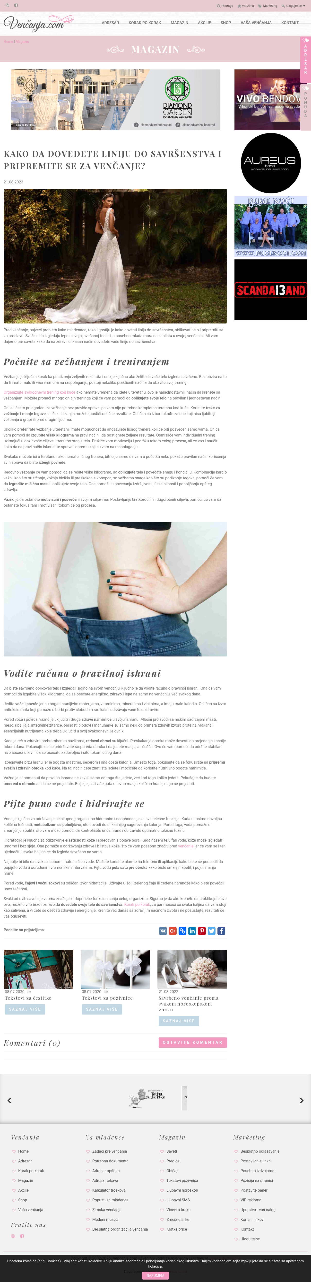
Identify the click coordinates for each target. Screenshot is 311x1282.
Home (8, 42)
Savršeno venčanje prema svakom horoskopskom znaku (189, 1004)
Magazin (22, 42)
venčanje (185, 846)
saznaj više (25, 1009)
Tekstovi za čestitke (28, 998)
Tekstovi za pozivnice (107, 998)
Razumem (155, 1275)
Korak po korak (137, 904)
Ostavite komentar (193, 1042)
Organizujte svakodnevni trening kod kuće (39, 392)
